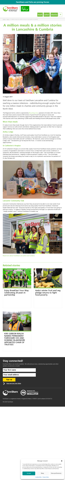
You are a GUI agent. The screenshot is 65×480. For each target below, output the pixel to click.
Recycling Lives (33, 113)
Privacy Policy (46, 477)
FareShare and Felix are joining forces (32, 2)
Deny (42, 473)
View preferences (56, 473)
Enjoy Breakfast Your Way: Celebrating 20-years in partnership (16, 293)
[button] (62, 461)
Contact (46, 14)
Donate (40, 14)
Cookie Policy (38, 477)
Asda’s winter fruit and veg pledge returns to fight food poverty (47, 293)
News (8, 19)
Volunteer (54, 14)
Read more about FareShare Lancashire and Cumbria (19, 255)
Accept (29, 473)
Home (4, 19)
